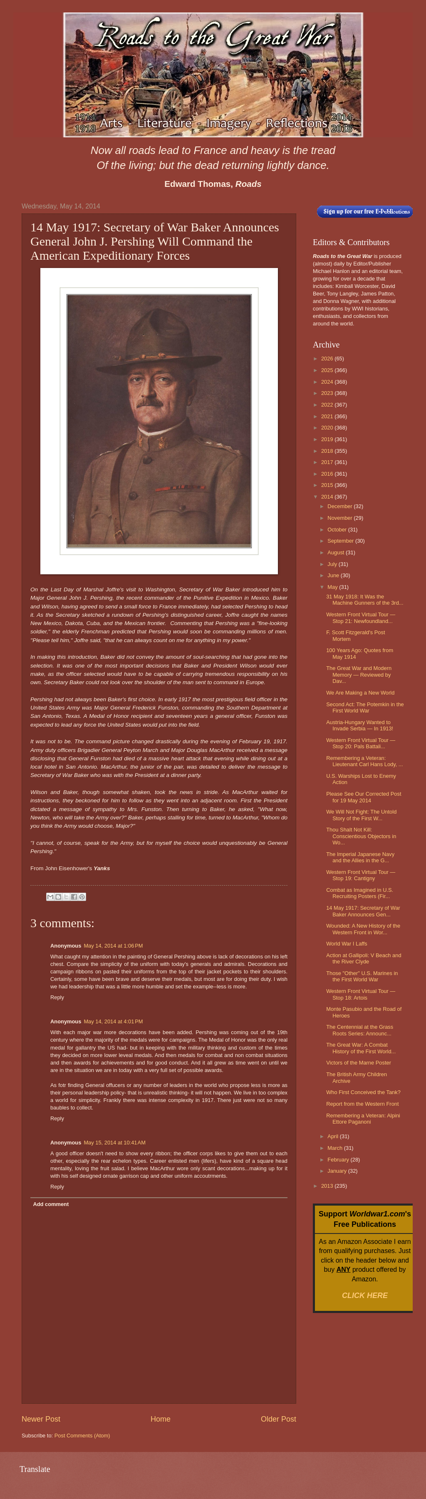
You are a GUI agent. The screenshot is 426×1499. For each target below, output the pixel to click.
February (338, 1160)
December (340, 506)
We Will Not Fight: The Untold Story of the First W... (361, 815)
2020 (327, 427)
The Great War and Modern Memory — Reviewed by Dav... (358, 674)
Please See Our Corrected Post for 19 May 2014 (363, 797)
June (334, 575)
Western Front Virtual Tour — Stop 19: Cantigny (360, 875)
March (335, 1148)
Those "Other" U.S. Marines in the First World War (362, 976)
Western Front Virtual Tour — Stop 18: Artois (360, 994)
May (333, 587)
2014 (327, 497)
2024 (327, 382)
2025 (327, 370)
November (340, 518)
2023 (327, 393)
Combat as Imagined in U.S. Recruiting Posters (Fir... (359, 893)
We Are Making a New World (360, 693)
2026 (327, 358)
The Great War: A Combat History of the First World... (361, 1048)
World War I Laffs (346, 944)
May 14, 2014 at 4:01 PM (113, 1021)
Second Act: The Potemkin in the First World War (365, 707)
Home (161, 1419)
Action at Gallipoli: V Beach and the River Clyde (363, 958)
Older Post (278, 1419)
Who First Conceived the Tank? (363, 1092)
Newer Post (41, 1419)
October (337, 529)
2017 (327, 462)
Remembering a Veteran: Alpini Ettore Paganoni (363, 1118)
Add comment (51, 1204)
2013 (327, 1186)
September (341, 541)
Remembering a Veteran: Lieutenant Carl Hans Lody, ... (364, 761)
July (332, 564)
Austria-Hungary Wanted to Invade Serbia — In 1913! (359, 725)
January (337, 1171)
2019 (327, 439)
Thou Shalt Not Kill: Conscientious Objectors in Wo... (361, 836)
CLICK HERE (365, 1295)
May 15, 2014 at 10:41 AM (115, 1142)
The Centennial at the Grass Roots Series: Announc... (359, 1030)
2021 (327, 416)
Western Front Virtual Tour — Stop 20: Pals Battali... (360, 743)
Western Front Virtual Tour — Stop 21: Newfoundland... (360, 617)
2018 (327, 451)
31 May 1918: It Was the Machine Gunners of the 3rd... (364, 599)
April (333, 1136)
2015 (327, 485)
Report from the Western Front (362, 1104)
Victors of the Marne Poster (358, 1063)
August (336, 552)
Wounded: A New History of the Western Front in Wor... (363, 929)
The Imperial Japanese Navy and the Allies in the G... (360, 857)
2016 (327, 474)
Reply (57, 997)
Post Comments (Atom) (82, 1435)
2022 (327, 405)
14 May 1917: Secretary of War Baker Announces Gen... (363, 911)
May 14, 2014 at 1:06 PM (113, 946)
